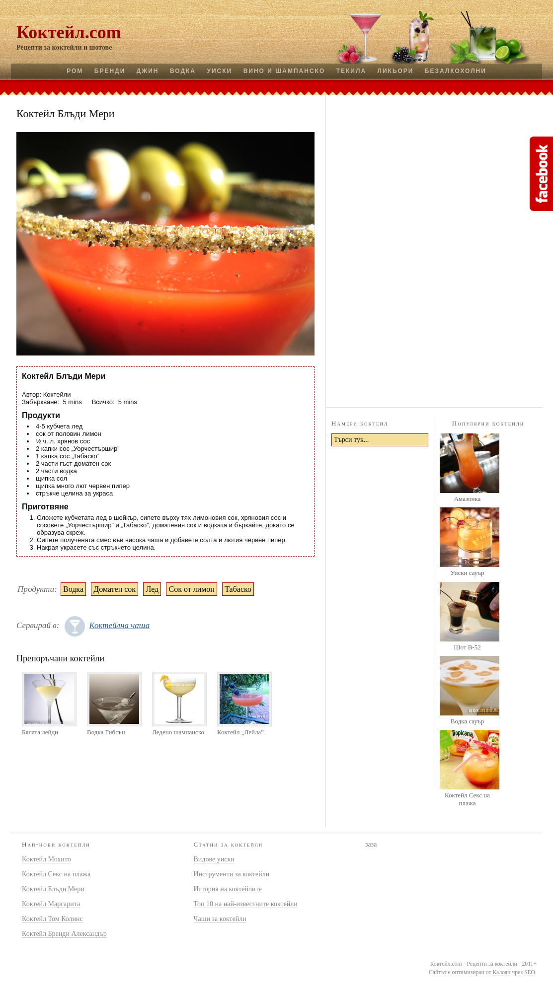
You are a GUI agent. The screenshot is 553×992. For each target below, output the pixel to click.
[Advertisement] (434, 250)
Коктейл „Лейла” (240, 732)
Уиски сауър (467, 572)
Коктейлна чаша (119, 625)
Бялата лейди (40, 732)
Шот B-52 (467, 647)
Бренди (109, 71)
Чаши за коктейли (220, 918)
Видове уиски (214, 859)
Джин (148, 71)
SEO (529, 972)
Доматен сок (114, 589)
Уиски (219, 71)
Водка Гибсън (106, 732)
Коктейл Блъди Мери (53, 889)
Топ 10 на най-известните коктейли (246, 904)
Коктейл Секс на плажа (467, 799)
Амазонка (467, 498)
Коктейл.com (68, 32)
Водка (183, 71)
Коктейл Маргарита (51, 904)
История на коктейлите (228, 889)
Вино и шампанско (284, 71)
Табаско (238, 589)
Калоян (501, 972)
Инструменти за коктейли (232, 874)
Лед (152, 589)
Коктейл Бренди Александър (64, 933)
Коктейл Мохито (46, 859)
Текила (351, 71)
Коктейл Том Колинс (52, 918)
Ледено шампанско (178, 732)
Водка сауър (467, 721)
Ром (75, 71)
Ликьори (396, 71)
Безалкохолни (455, 71)
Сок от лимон (191, 589)
